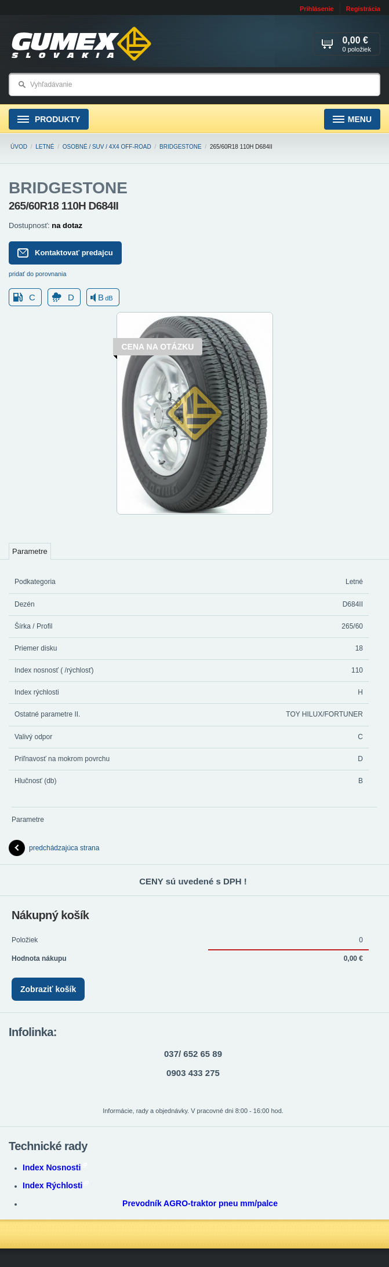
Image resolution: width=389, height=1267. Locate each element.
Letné (44, 147)
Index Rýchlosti (56, 1185)
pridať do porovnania (38, 273)
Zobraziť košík (48, 989)
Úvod (18, 147)
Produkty (48, 119)
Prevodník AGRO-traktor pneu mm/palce (200, 1203)
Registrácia (363, 8)
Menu (352, 119)
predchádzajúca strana (54, 848)
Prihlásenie (317, 8)
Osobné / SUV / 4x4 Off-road (107, 147)
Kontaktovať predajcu (65, 253)
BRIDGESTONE (180, 147)
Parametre (30, 551)
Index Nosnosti (55, 1167)
